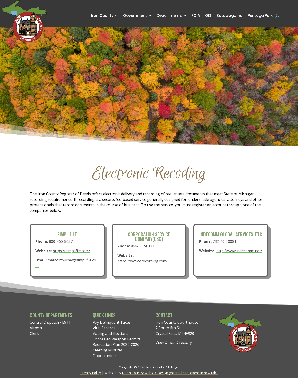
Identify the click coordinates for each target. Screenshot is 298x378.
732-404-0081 (224, 242)
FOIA (196, 15)
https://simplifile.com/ (71, 250)
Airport (36, 327)
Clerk (34, 333)
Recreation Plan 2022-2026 (116, 344)
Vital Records (104, 327)
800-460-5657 (61, 242)
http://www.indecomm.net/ (239, 250)
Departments (169, 15)
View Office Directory (174, 342)
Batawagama (230, 15)
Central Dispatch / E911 (50, 322)
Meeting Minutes (108, 350)
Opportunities (105, 355)
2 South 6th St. (168, 327)
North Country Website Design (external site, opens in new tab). (170, 373)
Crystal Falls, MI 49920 (175, 333)
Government (135, 15)
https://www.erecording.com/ (143, 260)
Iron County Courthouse (177, 322)
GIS (208, 15)
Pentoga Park (260, 15)
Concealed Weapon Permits (117, 339)
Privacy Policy (90, 373)
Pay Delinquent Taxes (112, 322)
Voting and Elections (110, 333)
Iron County (102, 15)
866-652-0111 (143, 246)
